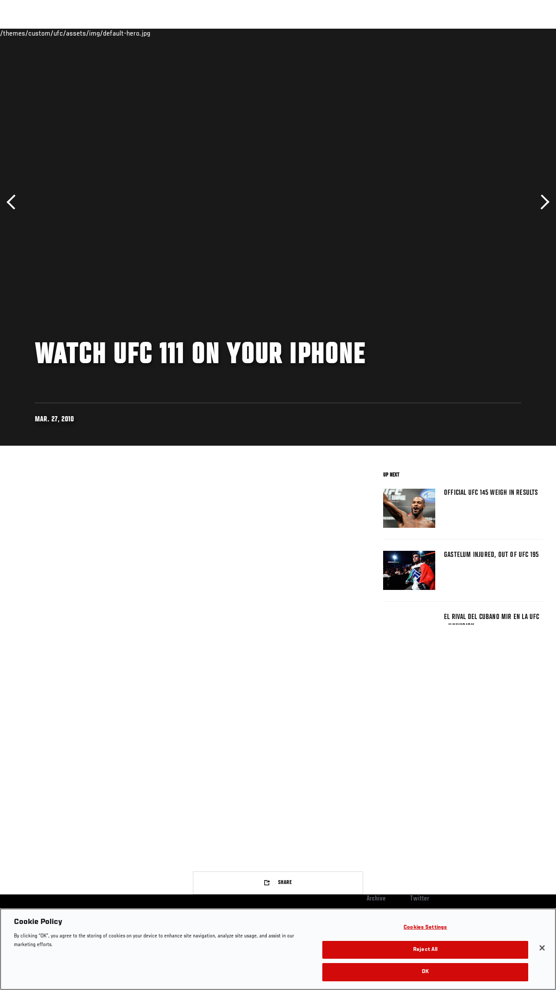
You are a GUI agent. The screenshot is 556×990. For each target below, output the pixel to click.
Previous (14, 202)
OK (425, 972)
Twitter (419, 899)
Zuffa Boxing (465, 33)
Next (541, 202)
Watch (423, 33)
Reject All (425, 950)
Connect (388, 33)
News (133, 33)
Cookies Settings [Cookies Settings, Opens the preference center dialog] (425, 927)
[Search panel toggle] (527, 33)
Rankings (61, 33)
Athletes (99, 33)
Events (24, 33)
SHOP (504, 33)
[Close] (542, 947)
